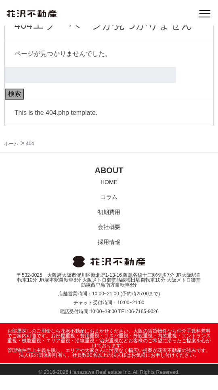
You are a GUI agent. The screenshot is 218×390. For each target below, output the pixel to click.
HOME (109, 182)
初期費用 (109, 212)
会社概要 (109, 227)
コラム (109, 197)
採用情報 (109, 242)
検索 (14, 93)
